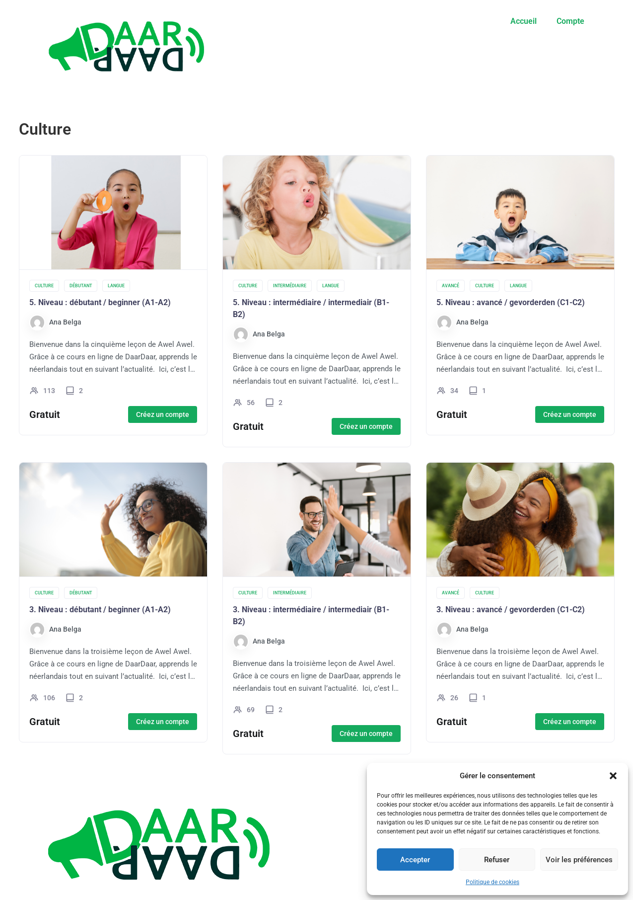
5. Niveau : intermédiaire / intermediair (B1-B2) (311, 308)
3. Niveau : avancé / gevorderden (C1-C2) (510, 609)
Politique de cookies (492, 882)
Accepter (415, 859)
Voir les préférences (579, 859)
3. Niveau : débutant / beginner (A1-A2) (100, 609)
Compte (570, 21)
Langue (116, 285)
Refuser (496, 859)
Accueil (523, 21)
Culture (44, 285)
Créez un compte (162, 414)
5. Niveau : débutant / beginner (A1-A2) (100, 302)
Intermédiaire (289, 285)
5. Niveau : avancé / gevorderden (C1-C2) (510, 302)
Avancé (450, 285)
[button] (613, 776)
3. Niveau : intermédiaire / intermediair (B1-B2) (311, 615)
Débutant (81, 285)
